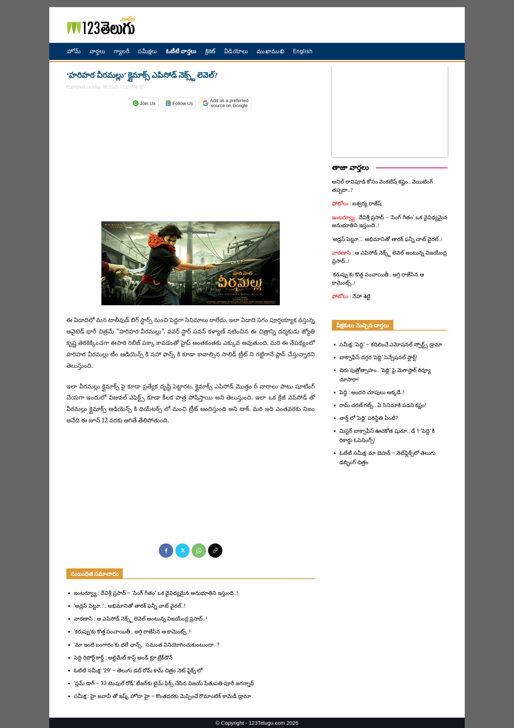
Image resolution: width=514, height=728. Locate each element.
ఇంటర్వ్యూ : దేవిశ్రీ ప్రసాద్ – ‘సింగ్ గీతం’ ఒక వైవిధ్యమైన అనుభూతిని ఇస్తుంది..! (156, 593)
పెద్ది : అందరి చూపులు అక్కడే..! (371, 392)
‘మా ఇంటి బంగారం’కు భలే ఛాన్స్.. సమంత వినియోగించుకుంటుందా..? (146, 645)
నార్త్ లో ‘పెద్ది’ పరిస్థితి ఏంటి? (368, 418)
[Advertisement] (334, 25)
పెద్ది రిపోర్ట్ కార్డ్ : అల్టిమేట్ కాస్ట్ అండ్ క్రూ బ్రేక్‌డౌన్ (123, 657)
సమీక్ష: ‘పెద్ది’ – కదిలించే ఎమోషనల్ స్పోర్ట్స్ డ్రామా (390, 344)
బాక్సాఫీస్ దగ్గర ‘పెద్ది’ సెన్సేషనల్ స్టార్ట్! (378, 357)
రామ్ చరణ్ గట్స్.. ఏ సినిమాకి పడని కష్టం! (382, 405)
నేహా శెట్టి (361, 296)
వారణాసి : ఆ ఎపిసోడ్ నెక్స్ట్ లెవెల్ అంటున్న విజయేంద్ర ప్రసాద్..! (140, 619)
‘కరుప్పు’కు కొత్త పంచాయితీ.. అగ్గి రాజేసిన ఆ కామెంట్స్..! (132, 631)
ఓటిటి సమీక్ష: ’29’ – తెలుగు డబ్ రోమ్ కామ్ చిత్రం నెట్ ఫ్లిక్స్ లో (138, 670)
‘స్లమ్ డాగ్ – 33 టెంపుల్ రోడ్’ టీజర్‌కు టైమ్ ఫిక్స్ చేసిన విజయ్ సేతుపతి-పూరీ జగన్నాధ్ (164, 683)
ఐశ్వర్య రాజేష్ (366, 203)
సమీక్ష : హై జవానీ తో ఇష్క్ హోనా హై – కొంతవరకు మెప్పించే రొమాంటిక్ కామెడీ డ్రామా (162, 696)
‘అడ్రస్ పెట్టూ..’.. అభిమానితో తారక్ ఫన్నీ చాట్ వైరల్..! (130, 606)
